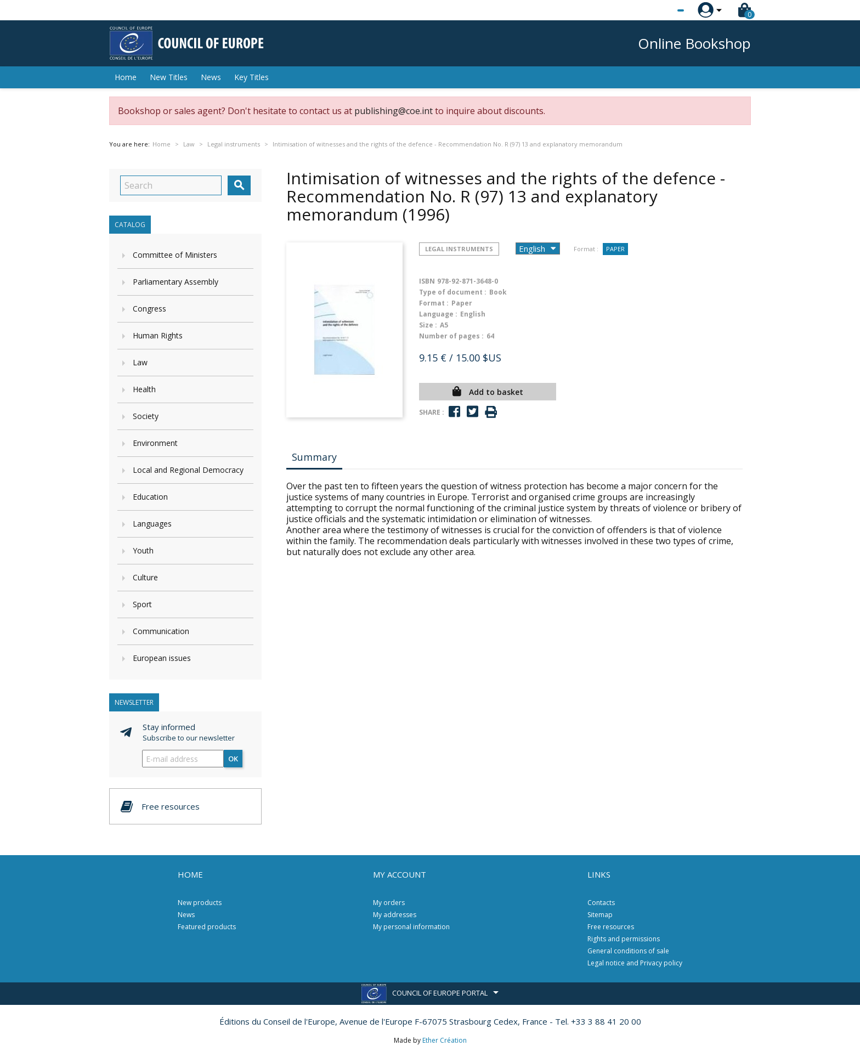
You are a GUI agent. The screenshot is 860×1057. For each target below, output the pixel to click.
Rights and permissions (623, 938)
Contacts (601, 902)
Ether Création (444, 1040)
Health (144, 389)
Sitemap (600, 914)
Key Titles (251, 77)
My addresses (394, 914)
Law (140, 362)
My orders (389, 902)
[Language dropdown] (660, 10)
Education (150, 496)
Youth (143, 550)
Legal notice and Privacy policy (634, 963)
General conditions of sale (628, 951)
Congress (149, 308)
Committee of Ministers (175, 255)
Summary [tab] (314, 457)
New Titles (169, 77)
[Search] (171, 185)
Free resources (610, 926)
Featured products (207, 926)
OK (233, 759)
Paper (615, 249)
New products (200, 902)
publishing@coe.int (393, 111)
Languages (152, 523)
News (211, 77)
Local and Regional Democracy (188, 470)
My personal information (411, 926)
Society (146, 416)
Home (126, 77)
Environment (155, 443)
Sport (142, 604)
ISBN (427, 281)
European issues (162, 658)
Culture (145, 577)
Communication (161, 631)
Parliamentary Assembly (175, 281)
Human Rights (158, 335)
